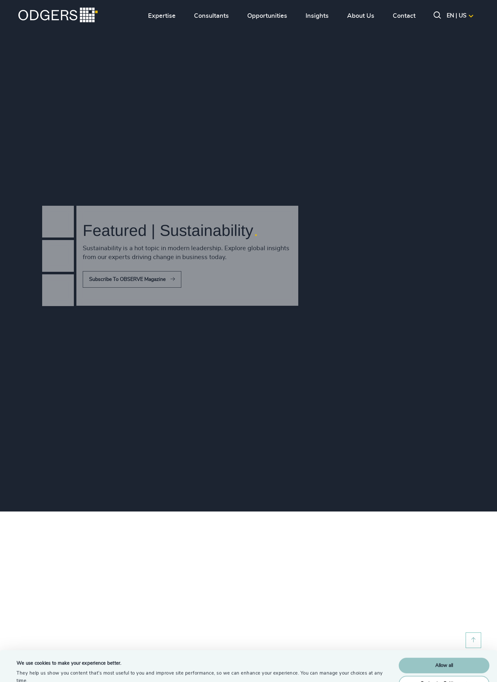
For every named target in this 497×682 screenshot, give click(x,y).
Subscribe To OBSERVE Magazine (127, 279)
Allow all (444, 636)
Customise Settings (444, 654)
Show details (30, 669)
